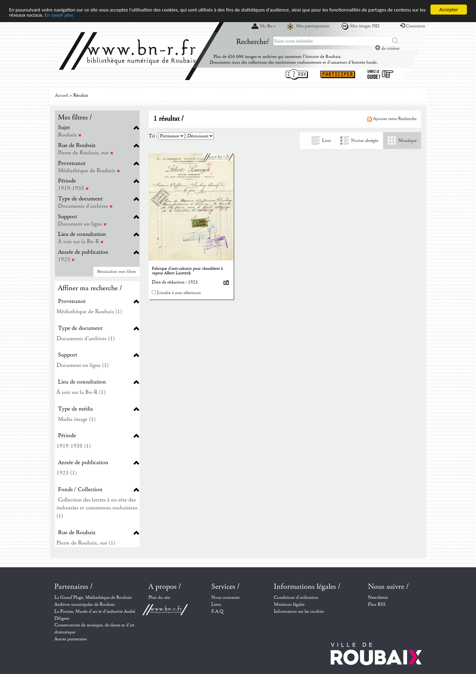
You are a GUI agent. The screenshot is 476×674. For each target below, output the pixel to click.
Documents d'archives (85, 206)
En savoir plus (59, 15)
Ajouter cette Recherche (391, 119)
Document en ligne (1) (82, 365)
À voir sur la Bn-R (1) (81, 392)
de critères (387, 48)
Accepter (448, 9)
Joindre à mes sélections (179, 293)
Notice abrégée (364, 140)
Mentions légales (289, 604)
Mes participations (312, 26)
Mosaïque (407, 140)
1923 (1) (66, 473)
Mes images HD (364, 26)
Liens (216, 604)
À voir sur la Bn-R (81, 241)
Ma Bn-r (267, 26)
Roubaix (69, 135)
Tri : (153, 136)
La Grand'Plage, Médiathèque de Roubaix (93, 597)
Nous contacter (225, 597)
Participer (337, 74)
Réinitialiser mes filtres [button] (116, 271)
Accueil (61, 95)
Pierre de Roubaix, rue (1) (85, 543)
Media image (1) (77, 419)
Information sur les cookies (299, 611)
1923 (66, 259)
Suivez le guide (380, 74)
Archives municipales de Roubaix (84, 604)
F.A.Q (217, 611)
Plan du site (159, 597)
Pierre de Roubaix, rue (85, 152)
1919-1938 (73, 188)
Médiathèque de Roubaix (89, 170)
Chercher (395, 41)
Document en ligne (82, 224)
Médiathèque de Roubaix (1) (89, 311)
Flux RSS (377, 604)
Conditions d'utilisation (296, 597)
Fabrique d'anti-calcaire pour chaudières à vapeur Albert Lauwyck (187, 271)
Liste (326, 140)
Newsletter (378, 597)
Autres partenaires (70, 639)
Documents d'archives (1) (85, 338)
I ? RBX (297, 74)
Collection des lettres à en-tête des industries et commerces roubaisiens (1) (97, 508)
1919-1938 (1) (73, 446)
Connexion (412, 26)
